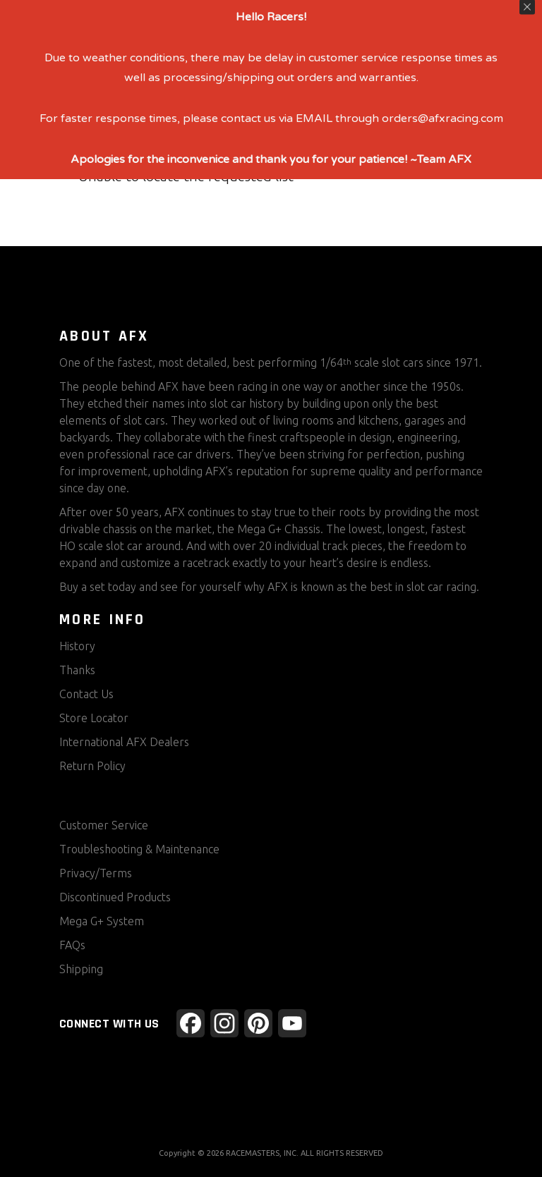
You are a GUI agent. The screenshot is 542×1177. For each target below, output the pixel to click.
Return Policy (92, 766)
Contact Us (86, 694)
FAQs (72, 945)
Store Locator (93, 718)
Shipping (81, 969)
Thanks (77, 670)
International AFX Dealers (124, 742)
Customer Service (103, 825)
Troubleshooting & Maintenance (139, 849)
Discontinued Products (115, 897)
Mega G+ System (101, 921)
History (77, 646)
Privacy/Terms (95, 873)
